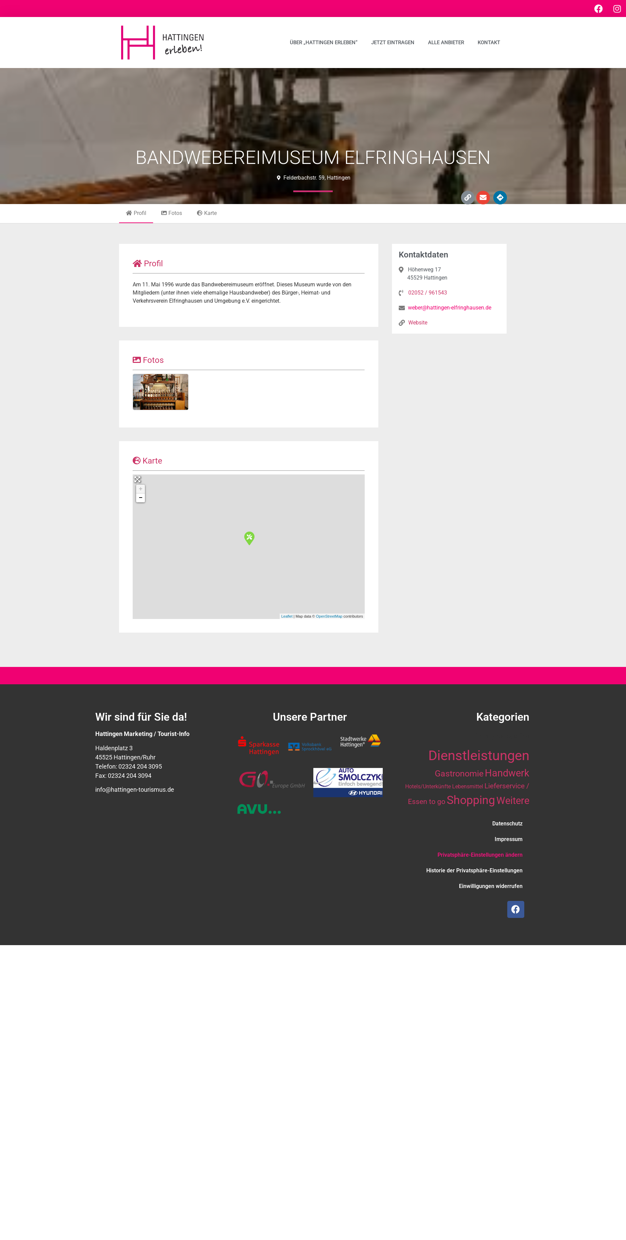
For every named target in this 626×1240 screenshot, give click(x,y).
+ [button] (141, 489)
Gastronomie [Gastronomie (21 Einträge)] (459, 773)
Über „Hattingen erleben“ (324, 42)
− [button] (141, 498)
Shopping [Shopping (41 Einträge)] (471, 800)
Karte (207, 213)
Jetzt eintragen (392, 42)
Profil (136, 213)
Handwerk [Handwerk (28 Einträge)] (507, 773)
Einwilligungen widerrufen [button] (491, 886)
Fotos (171, 213)
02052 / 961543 (427, 292)
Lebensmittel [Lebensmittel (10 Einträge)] (467, 786)
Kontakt (489, 42)
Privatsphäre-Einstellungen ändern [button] (480, 855)
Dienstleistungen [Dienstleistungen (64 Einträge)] (478, 756)
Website (417, 322)
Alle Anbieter (446, 42)
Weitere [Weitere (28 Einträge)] (512, 800)
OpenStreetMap (329, 616)
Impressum (509, 839)
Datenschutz (507, 823)
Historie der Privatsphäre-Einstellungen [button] (474, 870)
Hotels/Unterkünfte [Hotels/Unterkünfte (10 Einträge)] (428, 786)
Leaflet (287, 616)
